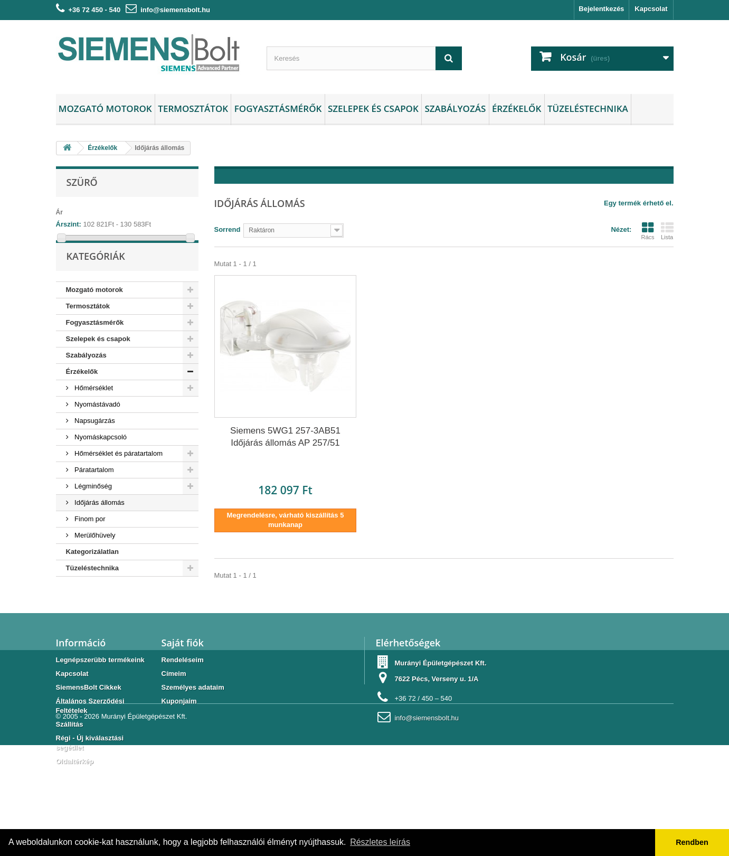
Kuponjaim (179, 729)
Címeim (174, 702)
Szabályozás (455, 108)
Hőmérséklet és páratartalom (118, 475)
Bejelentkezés (601, 9)
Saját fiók (183, 670)
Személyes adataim (193, 715)
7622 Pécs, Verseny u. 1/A (436, 707)
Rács (647, 230)
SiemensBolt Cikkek (88, 715)
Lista (667, 230)
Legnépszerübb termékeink (100, 688)
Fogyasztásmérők (278, 108)
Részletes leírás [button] (380, 842)
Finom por (89, 541)
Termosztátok (193, 108)
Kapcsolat (651, 9)
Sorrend (227, 229)
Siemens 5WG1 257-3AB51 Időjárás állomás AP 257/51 (285, 437)
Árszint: (68, 224)
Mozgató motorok (105, 108)
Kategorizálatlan (92, 574)
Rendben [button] (692, 842)
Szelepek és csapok (373, 108)
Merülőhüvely (94, 557)
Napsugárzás (94, 443)
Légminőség (92, 508)
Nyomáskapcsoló (100, 459)
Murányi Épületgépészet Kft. (144, 827)
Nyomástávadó (96, 426)
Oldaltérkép (75, 789)
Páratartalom (93, 492)
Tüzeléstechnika (587, 108)
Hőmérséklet (93, 410)
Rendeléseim (183, 688)
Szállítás (69, 752)
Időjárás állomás (99, 525)
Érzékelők (516, 108)
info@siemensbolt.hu (175, 10)
